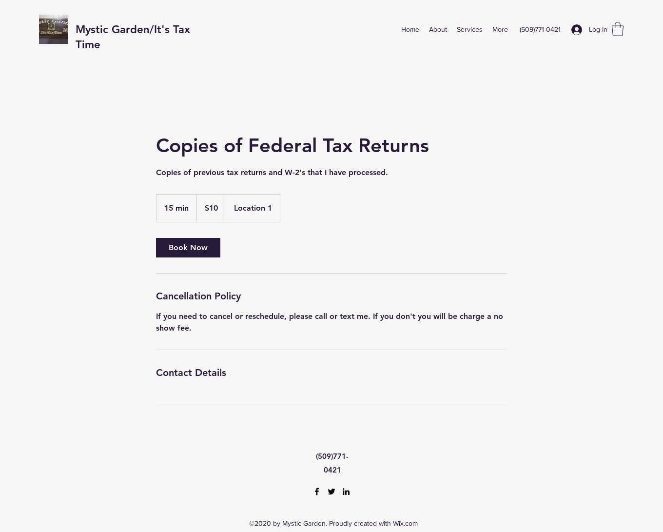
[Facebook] (317, 491)
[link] (188, 247)
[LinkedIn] (346, 491)
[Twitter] (331, 491)
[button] (618, 29)
